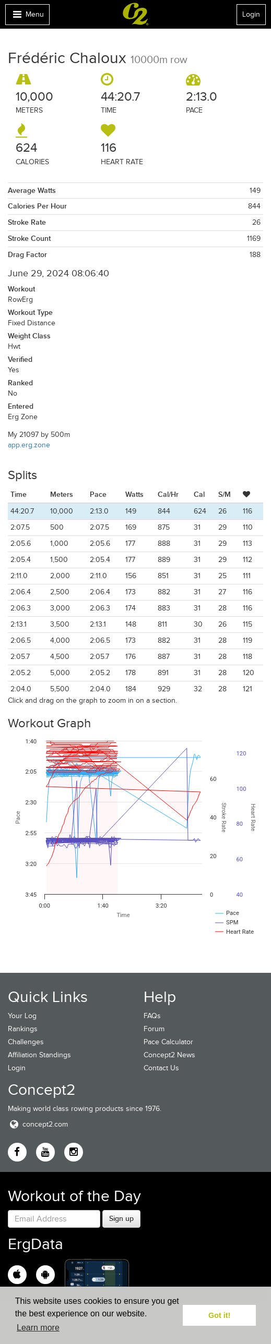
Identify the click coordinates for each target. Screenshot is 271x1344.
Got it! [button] (219, 1315)
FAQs (152, 1016)
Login (251, 14)
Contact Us (161, 1068)
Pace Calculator (168, 1042)
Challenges (26, 1042)
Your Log (22, 1016)
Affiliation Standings (39, 1055)
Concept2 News (169, 1055)
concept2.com (38, 1124)
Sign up (121, 1218)
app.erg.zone (29, 445)
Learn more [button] (38, 1327)
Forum (154, 1029)
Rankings (23, 1029)
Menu (27, 17)
